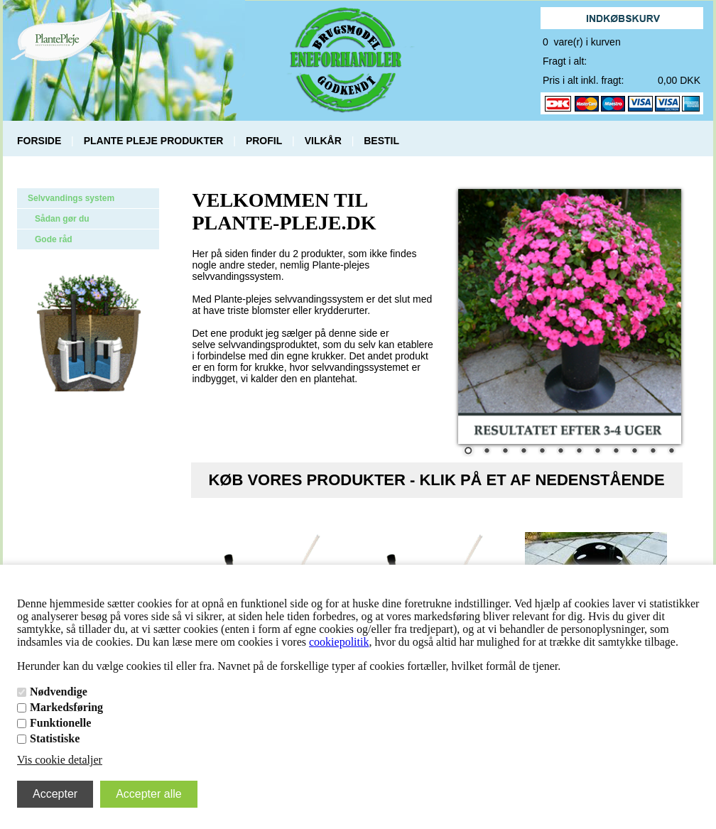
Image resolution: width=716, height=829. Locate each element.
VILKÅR (323, 140)
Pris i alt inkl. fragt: (583, 80)
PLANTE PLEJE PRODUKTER (154, 140)
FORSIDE (39, 140)
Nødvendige (58, 692)
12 (671, 452)
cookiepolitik (339, 642)
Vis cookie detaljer (59, 760)
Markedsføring (66, 707)
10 (634, 452)
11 (653, 452)
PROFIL (264, 140)
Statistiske (55, 738)
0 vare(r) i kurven (582, 42)
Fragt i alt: (565, 61)
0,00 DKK (679, 80)
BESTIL (381, 140)
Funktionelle (60, 723)
